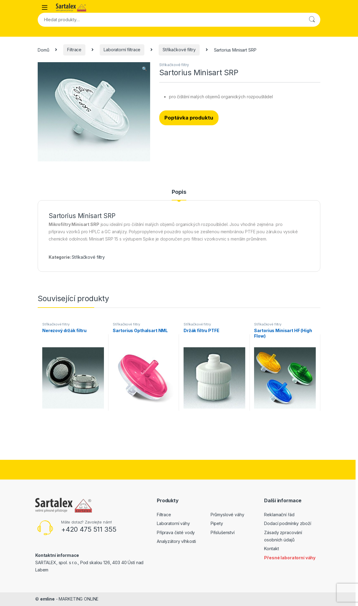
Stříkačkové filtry (179, 49)
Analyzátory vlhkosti (176, 541)
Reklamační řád (279, 514)
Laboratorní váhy (173, 523)
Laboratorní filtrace (122, 49)
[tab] (179, 194)
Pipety (217, 523)
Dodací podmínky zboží (287, 523)
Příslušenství (223, 532)
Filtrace (74, 49)
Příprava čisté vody (176, 532)
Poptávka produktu (188, 118)
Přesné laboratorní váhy (289, 557)
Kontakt (271, 548)
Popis (179, 192)
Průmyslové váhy (227, 514)
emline (47, 598)
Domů (43, 49)
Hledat (311, 20)
